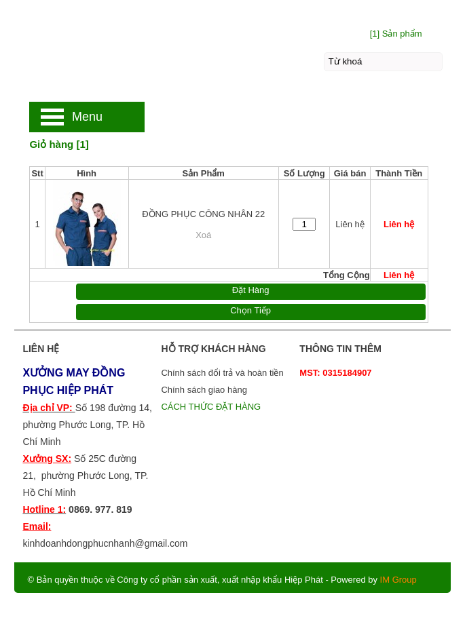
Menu (87, 116)
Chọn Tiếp (250, 310)
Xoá (203, 235)
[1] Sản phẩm (396, 33)
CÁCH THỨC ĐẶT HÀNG (212, 407)
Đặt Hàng (250, 290)
